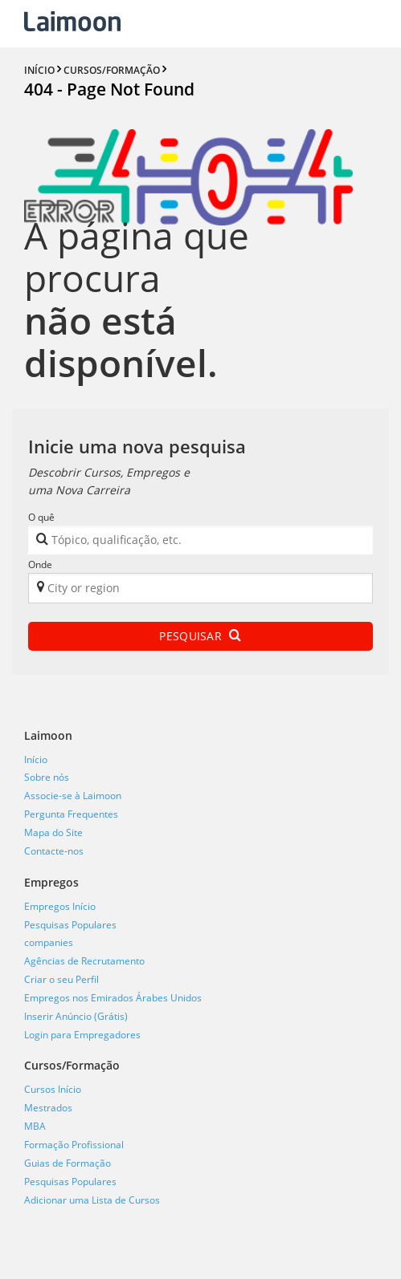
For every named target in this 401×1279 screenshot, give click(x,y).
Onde (40, 564)
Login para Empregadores (82, 1034)
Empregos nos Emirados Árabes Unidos (113, 998)
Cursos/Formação (72, 1065)
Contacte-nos (54, 851)
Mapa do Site (53, 832)
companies (48, 942)
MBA (35, 1126)
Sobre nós (46, 777)
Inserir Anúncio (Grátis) (76, 1016)
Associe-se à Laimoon (72, 795)
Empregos (51, 882)
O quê (41, 517)
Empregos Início (60, 906)
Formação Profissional (74, 1144)
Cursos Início (52, 1089)
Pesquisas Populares (70, 925)
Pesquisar (200, 636)
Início (35, 759)
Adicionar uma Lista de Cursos (92, 1200)
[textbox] (191, 542)
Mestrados (48, 1108)
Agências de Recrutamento (84, 961)
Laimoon (48, 735)
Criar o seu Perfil (61, 979)
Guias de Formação (67, 1163)
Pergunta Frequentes (71, 814)
